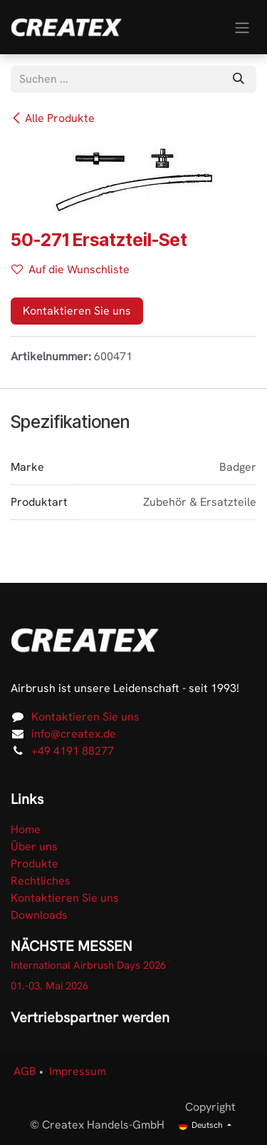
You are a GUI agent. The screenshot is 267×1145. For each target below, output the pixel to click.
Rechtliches (40, 880)
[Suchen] (238, 79)
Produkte (34, 863)
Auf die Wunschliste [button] (70, 269)
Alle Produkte (53, 118)
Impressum (77, 1071)
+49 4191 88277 (72, 750)
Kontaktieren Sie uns (77, 310)
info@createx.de (73, 733)
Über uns (34, 846)
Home (26, 829)
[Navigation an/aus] (242, 26)
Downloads (39, 914)
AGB (25, 1071)
